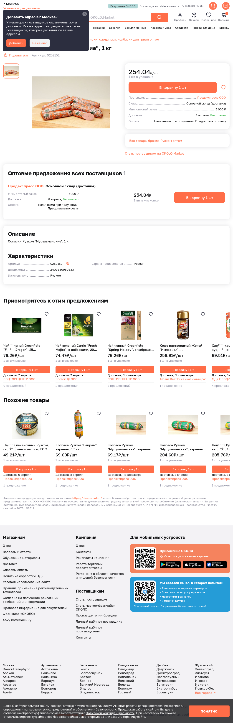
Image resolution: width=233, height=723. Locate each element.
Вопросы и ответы (17, 552)
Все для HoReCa (135, 27)
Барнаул (48, 681)
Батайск (47, 685)
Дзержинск (166, 669)
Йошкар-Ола (205, 689)
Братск (85, 677)
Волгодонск (127, 677)
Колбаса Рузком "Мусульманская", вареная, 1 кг (183, 447)
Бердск (47, 693)
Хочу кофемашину (17, 620)
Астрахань (49, 669)
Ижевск (201, 681)
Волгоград (126, 673)
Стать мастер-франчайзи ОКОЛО (96, 608)
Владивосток (90, 693)
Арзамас (9, 685)
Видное (85, 689)
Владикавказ (128, 665)
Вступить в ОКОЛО (122, 6)
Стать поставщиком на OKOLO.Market (154, 154)
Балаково (48, 673)
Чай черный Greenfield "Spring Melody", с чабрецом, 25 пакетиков (131, 348)
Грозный (124, 693)
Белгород (48, 689)
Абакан (8, 673)
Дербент (163, 665)
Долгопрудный (168, 677)
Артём (8, 693)
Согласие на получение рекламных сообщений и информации (30, 600)
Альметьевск (13, 677)
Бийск (84, 669)
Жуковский (204, 665)
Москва (9, 665)
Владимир (126, 669)
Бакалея (114, 27)
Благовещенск (91, 673)
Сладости (181, 27)
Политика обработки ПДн (23, 576)
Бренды (224, 27)
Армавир (10, 689)
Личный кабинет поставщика (99, 622)
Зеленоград (204, 669)
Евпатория (165, 685)
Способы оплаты (15, 570)
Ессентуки (165, 693)
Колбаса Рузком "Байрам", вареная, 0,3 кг (77, 447)
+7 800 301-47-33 (192, 6)
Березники (88, 665)
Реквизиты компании (92, 558)
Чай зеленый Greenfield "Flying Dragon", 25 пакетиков (22, 348)
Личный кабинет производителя (89, 630)
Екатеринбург (168, 689)
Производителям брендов (96, 616)
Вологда (124, 685)
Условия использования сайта (27, 582)
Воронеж (125, 689)
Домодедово (166, 681)
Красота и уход (161, 27)
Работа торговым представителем (89, 566)
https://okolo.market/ (87, 498)
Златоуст (202, 673)
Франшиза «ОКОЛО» (19, 614)
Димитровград (168, 673)
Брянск (85, 681)
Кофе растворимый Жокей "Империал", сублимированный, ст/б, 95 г (183, 348)
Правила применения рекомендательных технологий (35, 590)
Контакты (83, 552)
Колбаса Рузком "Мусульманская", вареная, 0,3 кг (130, 447)
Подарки (99, 27)
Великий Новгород (94, 685)
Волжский (126, 681)
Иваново (202, 677)
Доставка (10, 564)
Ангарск (9, 681)
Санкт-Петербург (16, 669)
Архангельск (51, 665)
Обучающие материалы (21, 558)
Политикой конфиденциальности (110, 713)
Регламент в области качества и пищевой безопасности (100, 576)
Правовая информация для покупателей (35, 608)
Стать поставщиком (91, 600)
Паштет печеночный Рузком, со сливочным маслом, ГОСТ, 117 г (26, 447)
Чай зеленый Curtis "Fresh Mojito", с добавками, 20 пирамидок (76, 348)
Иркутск (201, 685)
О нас (7, 546)
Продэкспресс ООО (25, 186)
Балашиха (49, 677)
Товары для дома (203, 27)
